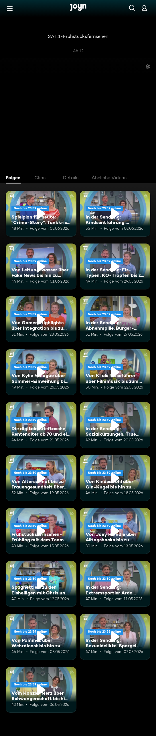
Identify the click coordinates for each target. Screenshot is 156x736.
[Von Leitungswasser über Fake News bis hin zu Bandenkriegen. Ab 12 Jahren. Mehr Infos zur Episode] (41, 266)
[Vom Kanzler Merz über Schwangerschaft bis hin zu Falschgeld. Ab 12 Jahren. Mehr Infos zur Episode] (41, 690)
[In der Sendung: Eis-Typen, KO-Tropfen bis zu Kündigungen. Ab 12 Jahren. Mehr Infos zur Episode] (115, 266)
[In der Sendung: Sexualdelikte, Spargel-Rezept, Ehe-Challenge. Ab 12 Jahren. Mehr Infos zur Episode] (115, 637)
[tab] (15, 178)
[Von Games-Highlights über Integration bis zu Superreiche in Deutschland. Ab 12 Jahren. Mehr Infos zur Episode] (41, 319)
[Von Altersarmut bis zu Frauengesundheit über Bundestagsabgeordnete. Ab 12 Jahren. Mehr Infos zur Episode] (41, 478)
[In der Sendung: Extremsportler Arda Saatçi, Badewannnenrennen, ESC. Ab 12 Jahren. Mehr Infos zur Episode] (115, 584)
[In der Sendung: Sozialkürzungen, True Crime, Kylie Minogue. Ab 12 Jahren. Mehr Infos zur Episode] (115, 425)
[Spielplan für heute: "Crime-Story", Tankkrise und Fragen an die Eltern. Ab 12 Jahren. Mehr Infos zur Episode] (41, 214)
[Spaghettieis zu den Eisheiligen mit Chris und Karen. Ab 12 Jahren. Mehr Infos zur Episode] (41, 584)
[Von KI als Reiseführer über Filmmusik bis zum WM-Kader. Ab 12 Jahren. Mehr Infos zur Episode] (115, 372)
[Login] (144, 8)
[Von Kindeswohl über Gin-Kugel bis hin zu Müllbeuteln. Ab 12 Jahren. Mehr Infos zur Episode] (115, 478)
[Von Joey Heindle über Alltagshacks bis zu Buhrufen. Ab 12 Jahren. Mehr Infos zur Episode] (115, 531)
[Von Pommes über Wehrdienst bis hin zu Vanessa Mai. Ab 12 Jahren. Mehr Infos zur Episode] (41, 637)
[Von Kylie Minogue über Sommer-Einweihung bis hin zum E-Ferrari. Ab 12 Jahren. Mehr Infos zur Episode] (41, 372)
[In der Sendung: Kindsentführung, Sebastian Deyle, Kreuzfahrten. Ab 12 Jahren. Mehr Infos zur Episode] (115, 214)
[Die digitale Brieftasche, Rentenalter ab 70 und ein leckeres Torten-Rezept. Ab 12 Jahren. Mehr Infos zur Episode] (41, 425)
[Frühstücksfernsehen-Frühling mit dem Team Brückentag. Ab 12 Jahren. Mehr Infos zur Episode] (41, 531)
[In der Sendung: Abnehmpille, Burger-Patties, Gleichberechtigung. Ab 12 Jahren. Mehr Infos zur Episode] (115, 319)
